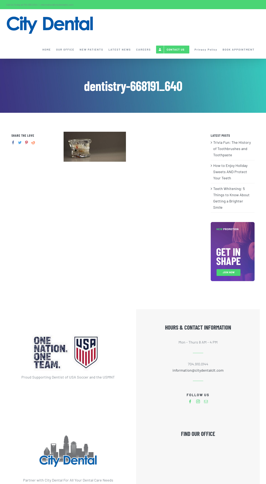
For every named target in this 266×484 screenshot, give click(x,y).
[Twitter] (20, 142)
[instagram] (198, 401)
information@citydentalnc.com (57, 4)
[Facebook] (13, 142)
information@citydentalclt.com (198, 370)
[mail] (206, 401)
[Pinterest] (26, 142)
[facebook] (190, 401)
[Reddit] (33, 142)
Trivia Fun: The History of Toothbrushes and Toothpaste (232, 148)
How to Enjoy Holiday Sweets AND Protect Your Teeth (230, 171)
